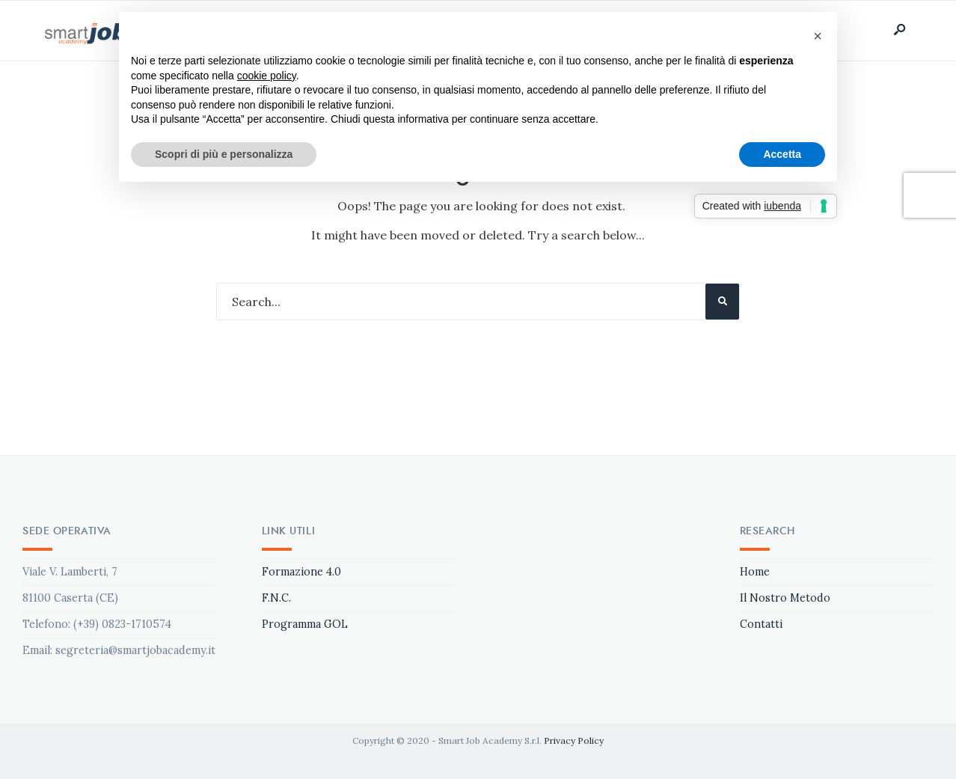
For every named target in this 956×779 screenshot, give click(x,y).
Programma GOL (305, 624)
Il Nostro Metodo (785, 598)
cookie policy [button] (266, 76)
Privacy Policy (574, 740)
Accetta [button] (782, 154)
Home (755, 571)
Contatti (761, 624)
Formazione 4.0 (301, 571)
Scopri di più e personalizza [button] (223, 154)
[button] (818, 36)
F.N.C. (276, 598)
